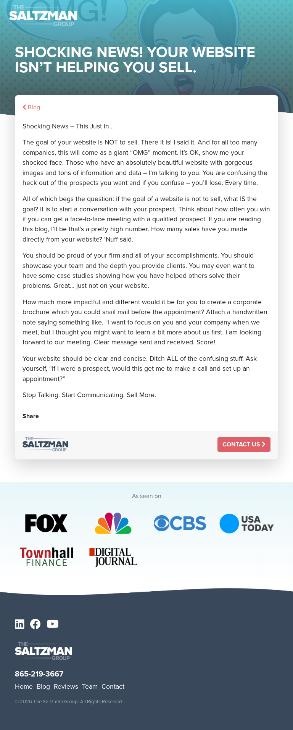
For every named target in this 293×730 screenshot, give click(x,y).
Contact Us (244, 444)
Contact (112, 686)
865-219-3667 (39, 674)
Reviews (66, 686)
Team (90, 686)
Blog (31, 107)
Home (24, 686)
